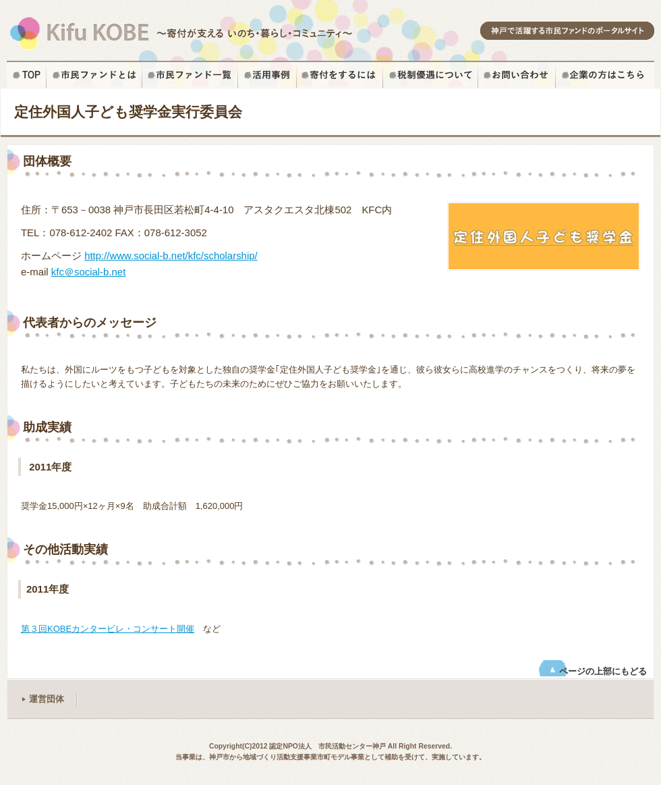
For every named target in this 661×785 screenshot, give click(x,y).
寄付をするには (340, 75)
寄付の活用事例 (267, 75)
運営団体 (46, 699)
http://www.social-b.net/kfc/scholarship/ (171, 255)
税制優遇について (430, 75)
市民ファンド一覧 (190, 75)
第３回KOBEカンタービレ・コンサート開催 (107, 629)
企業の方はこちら (605, 75)
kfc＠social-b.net (88, 271)
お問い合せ (517, 75)
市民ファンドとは (94, 75)
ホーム (27, 75)
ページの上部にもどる (603, 671)
